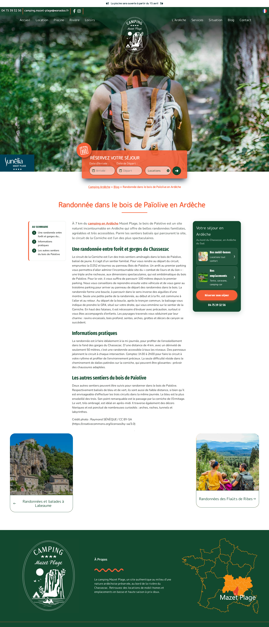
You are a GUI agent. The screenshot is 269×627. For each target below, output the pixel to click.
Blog (231, 20)
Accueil (25, 20)
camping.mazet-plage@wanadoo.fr (46, 10)
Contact (245, 20)
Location (42, 20)
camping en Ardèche (103, 223)
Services (197, 20)
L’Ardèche (179, 20)
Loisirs (90, 20)
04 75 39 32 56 (217, 305)
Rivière (74, 20)
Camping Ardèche (99, 187)
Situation (215, 20)
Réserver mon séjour (217, 295)
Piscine (59, 20)
